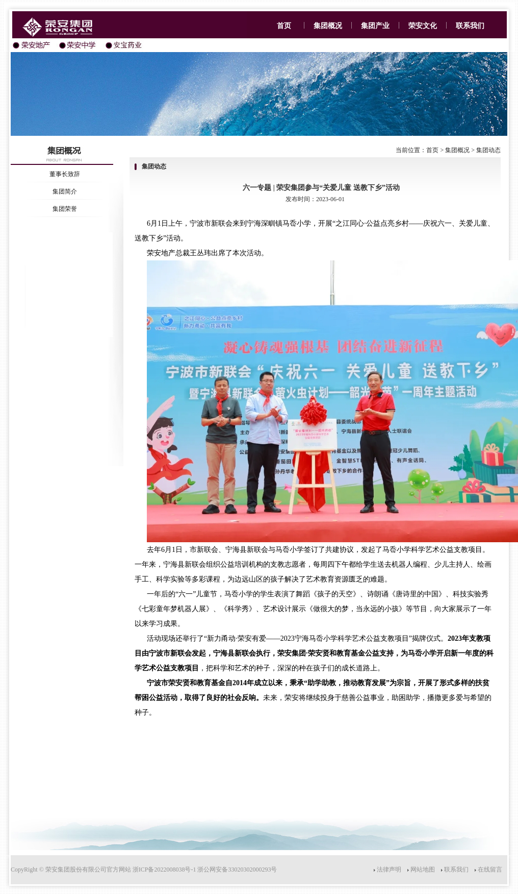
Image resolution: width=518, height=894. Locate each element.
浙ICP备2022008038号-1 (164, 869)
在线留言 (490, 869)
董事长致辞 (64, 174)
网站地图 (422, 869)
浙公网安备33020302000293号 (237, 869)
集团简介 (65, 191)
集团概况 (328, 26)
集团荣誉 (65, 208)
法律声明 (389, 869)
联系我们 (470, 26)
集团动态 (488, 150)
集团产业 (375, 26)
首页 (283, 26)
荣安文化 (422, 26)
